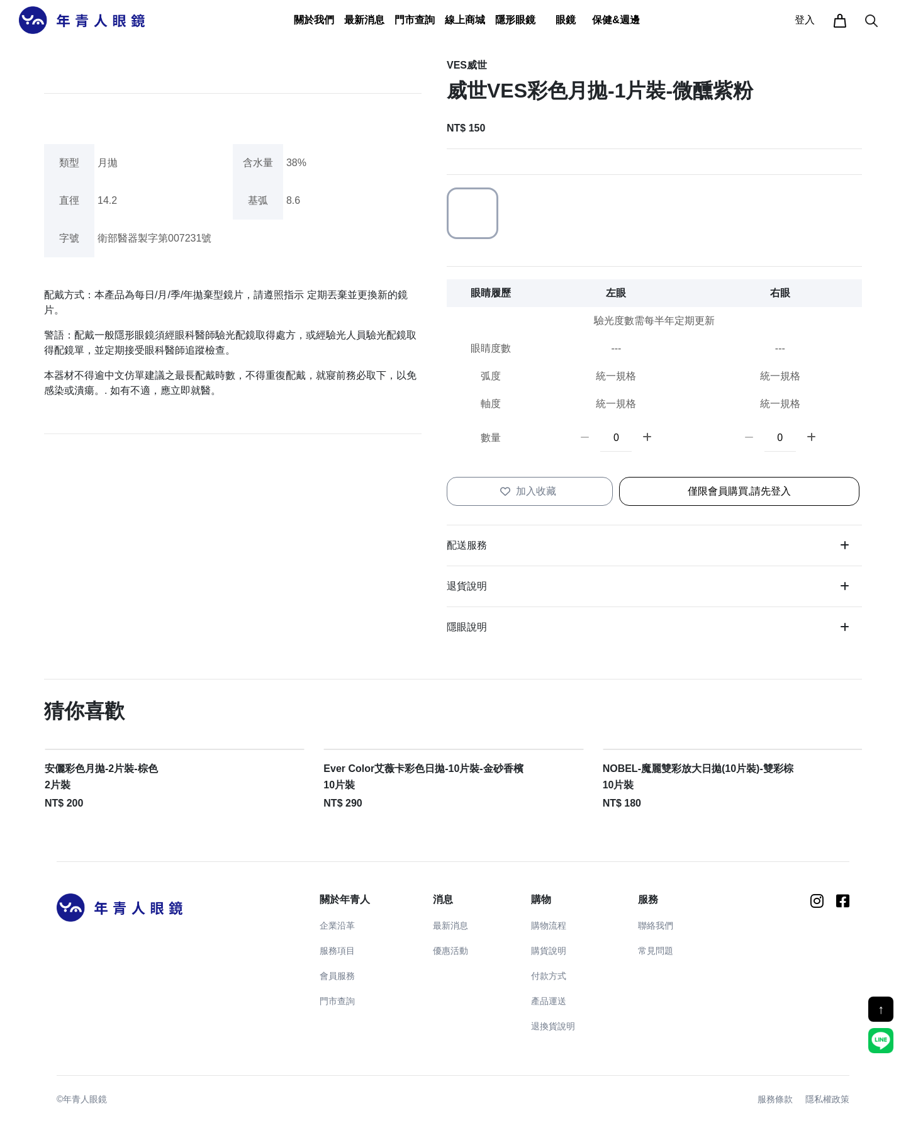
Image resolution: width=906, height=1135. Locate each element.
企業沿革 (337, 925)
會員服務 (337, 976)
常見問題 (655, 951)
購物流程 (548, 925)
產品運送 (548, 1001)
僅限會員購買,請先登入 (739, 491)
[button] (314, 20)
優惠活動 (450, 951)
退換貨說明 (553, 1026)
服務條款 (775, 1099)
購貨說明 (548, 951)
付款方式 (548, 976)
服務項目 (337, 951)
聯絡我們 (655, 925)
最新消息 (450, 925)
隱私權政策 (827, 1099)
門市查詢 (414, 19)
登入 (805, 19)
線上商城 (465, 19)
